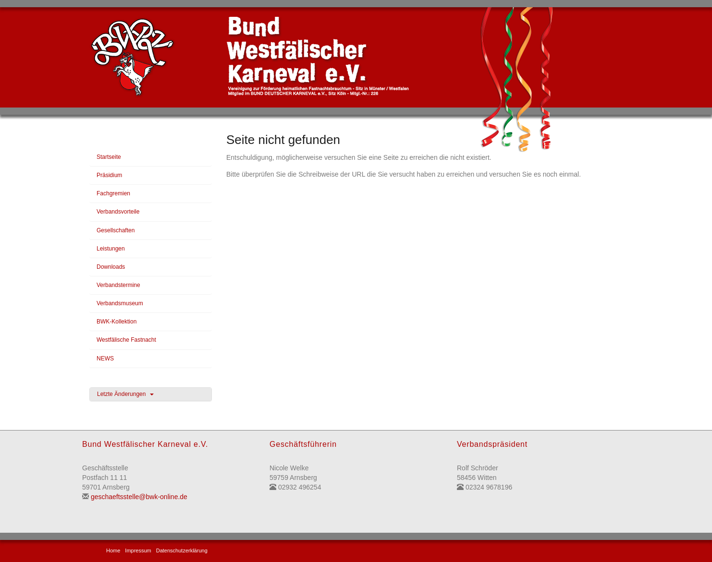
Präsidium (109, 175)
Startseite (109, 157)
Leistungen (111, 248)
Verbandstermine (118, 285)
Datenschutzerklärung (182, 550)
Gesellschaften (116, 230)
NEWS (105, 358)
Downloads (111, 266)
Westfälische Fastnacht (126, 339)
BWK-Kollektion (116, 321)
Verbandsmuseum (120, 303)
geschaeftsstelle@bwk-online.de (139, 497)
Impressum (138, 550)
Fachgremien (113, 193)
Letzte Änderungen (125, 394)
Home (113, 550)
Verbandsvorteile (118, 211)
